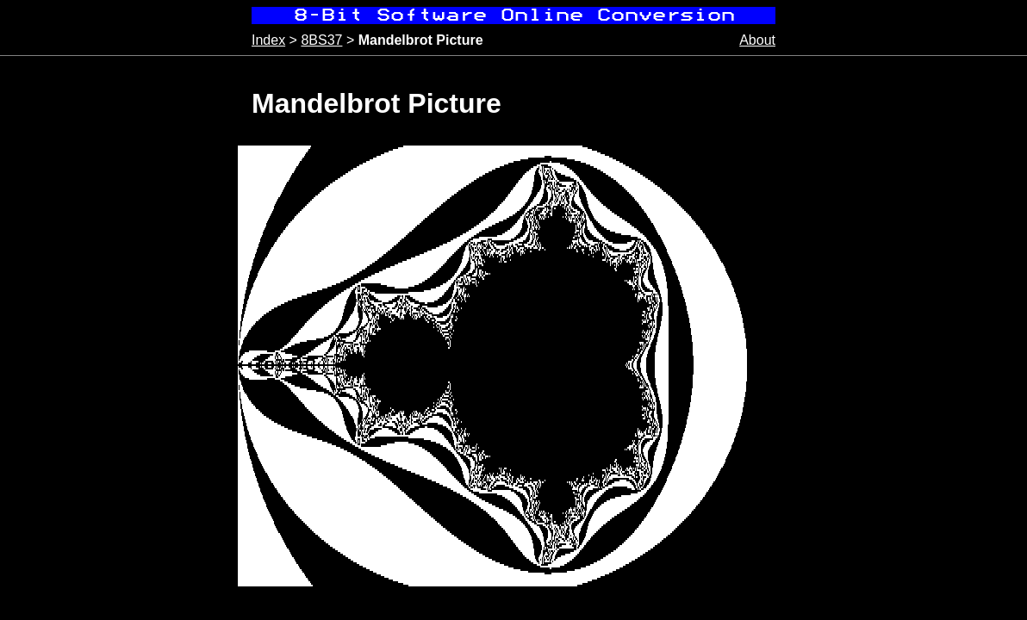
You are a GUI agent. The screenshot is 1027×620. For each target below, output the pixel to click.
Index (268, 40)
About (757, 40)
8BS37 (321, 40)
